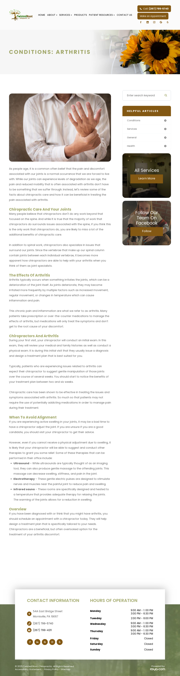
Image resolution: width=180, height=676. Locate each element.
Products (80, 15)
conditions (134, 120)
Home (41, 15)
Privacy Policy (51, 669)
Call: (154, 8)
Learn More (146, 179)
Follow (146, 232)
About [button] (52, 15)
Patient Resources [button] (102, 15)
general (132, 138)
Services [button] (65, 15)
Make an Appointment (153, 16)
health (131, 146)
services (132, 129)
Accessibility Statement (28, 669)
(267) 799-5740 (43, 623)
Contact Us (124, 15)
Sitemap (65, 669)
